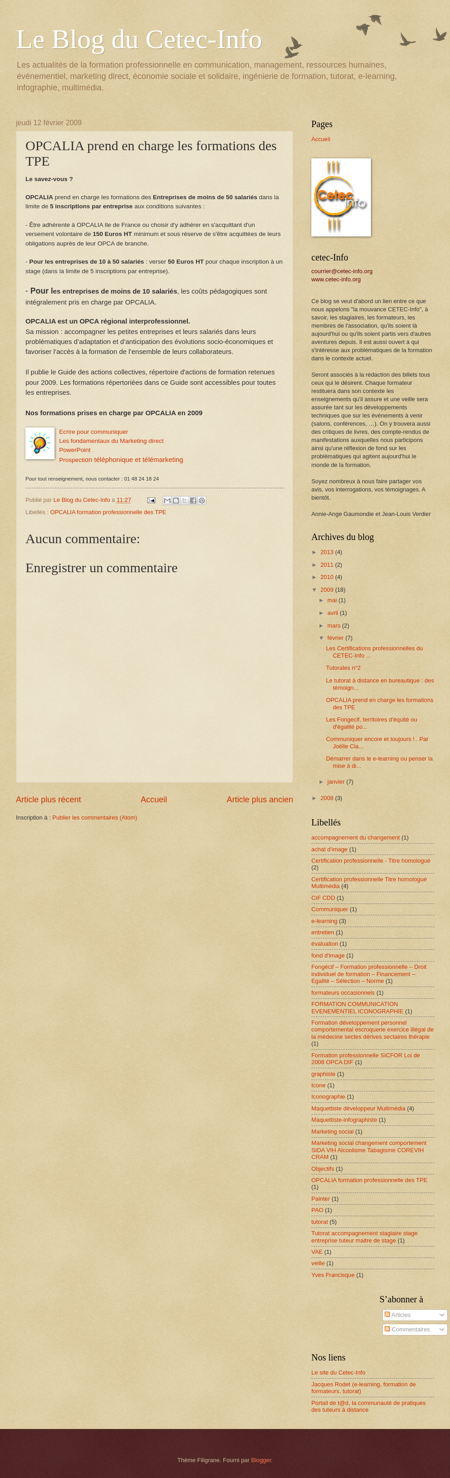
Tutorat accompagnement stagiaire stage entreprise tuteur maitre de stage (364, 1236)
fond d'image (328, 955)
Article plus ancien (260, 799)
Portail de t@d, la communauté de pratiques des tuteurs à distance (368, 1406)
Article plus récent (48, 799)
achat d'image (329, 849)
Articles (397, 1314)
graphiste (323, 1073)
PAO (317, 1210)
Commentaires (407, 1329)
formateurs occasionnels (343, 992)
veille (318, 1263)
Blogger (261, 1460)
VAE (317, 1251)
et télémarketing (134, 459)
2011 (327, 564)
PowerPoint (74, 450)
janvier (336, 781)
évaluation (324, 943)
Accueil (153, 799)
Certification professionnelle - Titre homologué (370, 860)
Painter (320, 1198)
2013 (327, 552)
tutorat (319, 1221)
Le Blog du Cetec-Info (139, 39)
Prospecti (72, 460)
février (336, 637)
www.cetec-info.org (336, 279)
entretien (322, 932)
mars (334, 625)
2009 (327, 589)
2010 (327, 577)
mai (332, 600)
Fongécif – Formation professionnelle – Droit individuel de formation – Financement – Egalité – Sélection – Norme (368, 973)
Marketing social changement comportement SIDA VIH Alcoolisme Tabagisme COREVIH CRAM (368, 1149)
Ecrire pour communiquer (93, 431)
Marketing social (332, 1131)
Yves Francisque (333, 1275)
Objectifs (322, 1168)
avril (333, 612)
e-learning (324, 921)
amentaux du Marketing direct (123, 440)
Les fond (71, 440)
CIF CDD (323, 897)
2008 (327, 798)
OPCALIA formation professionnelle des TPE (108, 512)
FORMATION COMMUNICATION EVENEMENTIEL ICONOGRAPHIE (357, 1007)
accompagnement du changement (355, 837)
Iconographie (328, 1096)
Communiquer (329, 909)
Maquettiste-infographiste (344, 1119)
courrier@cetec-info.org (342, 271)
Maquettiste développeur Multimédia (358, 1108)
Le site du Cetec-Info (338, 1372)
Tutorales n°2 (343, 667)
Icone (318, 1085)
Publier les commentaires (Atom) (94, 817)
